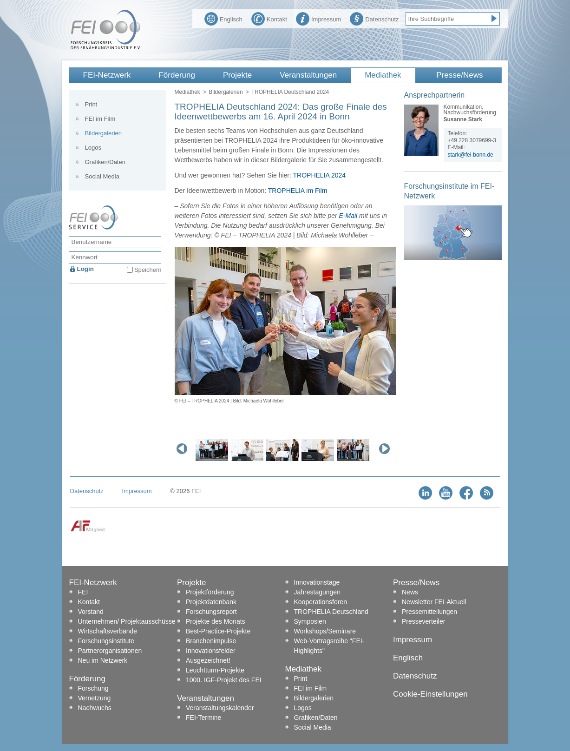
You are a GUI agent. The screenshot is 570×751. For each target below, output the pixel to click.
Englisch (223, 18)
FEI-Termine (203, 717)
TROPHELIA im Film (298, 190)
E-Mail (348, 215)
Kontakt (269, 18)
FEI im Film (100, 118)
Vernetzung (94, 698)
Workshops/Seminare (325, 631)
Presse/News (459, 75)
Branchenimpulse (211, 641)
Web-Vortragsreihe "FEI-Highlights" (329, 645)
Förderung (176, 75)
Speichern (148, 269)
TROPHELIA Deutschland (331, 611)
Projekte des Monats (215, 621)
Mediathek (383, 75)
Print (91, 104)
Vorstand (91, 611)
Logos (93, 147)
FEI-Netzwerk (107, 75)
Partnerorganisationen (110, 650)
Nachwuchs (94, 707)
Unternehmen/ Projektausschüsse (127, 621)
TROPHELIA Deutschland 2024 (290, 92)
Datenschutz (374, 18)
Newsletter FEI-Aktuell (434, 602)
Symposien (310, 621)
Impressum (318, 18)
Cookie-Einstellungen (430, 694)
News (410, 592)
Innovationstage (317, 582)
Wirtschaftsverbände (108, 631)
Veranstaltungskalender (220, 707)
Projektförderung (210, 592)
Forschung (93, 688)
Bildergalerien (225, 92)
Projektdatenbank (211, 602)
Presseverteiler (423, 621)
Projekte (237, 75)
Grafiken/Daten (105, 161)
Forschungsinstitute (106, 641)
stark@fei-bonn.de (470, 155)
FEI (83, 592)
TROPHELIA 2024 (319, 175)
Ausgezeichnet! (208, 660)
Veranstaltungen (308, 75)
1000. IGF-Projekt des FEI (224, 680)
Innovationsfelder (211, 650)
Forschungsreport (211, 611)
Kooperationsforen (320, 602)
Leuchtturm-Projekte (215, 670)
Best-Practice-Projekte (218, 631)
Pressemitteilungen (429, 611)
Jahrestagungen (317, 592)
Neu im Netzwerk (103, 660)
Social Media (102, 176)
